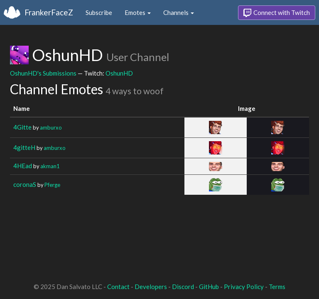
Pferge (52, 184)
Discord (183, 286)
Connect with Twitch (276, 13)
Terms (277, 286)
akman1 (49, 166)
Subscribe (99, 12)
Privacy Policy (244, 286)
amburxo (51, 127)
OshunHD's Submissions (43, 73)
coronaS (24, 184)
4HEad (22, 165)
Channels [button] (178, 12)
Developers (151, 286)
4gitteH (24, 147)
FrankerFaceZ (49, 12)
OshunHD (119, 73)
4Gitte (22, 127)
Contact (118, 286)
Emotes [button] (138, 12)
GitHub (209, 286)
